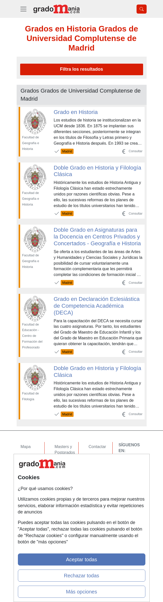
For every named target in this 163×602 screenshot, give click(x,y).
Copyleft (96, 476)
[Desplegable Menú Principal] (23, 9)
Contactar (97, 447)
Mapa (26, 447)
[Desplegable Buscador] (142, 9)
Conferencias (66, 472)
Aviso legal (98, 466)
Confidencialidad (103, 456)
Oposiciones (66, 497)
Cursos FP (64, 462)
